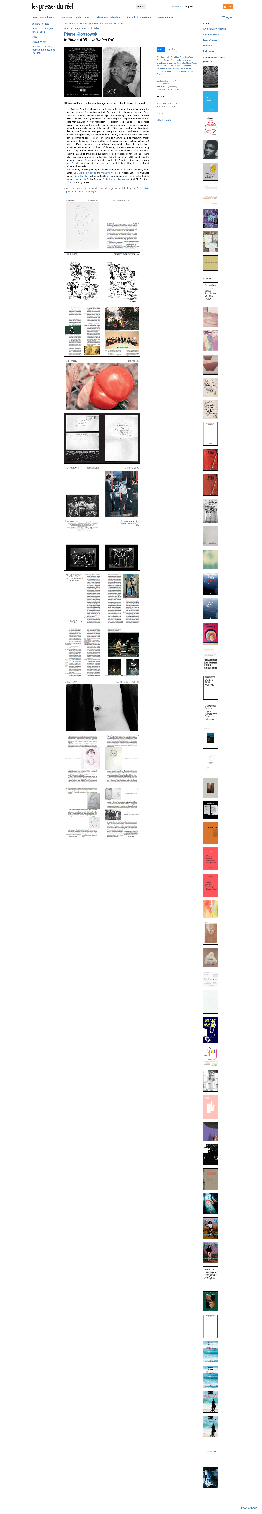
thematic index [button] (165, 17)
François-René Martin (182, 68)
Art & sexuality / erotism (214, 29)
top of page (248, 1508)
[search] (117, 6)
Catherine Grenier (109, 173)
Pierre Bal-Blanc (81, 176)
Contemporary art (211, 34)
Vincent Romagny (179, 71)
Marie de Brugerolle (86, 173)
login (227, 17)
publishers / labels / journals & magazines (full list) (43, 49)
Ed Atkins (71, 182)
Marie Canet (128, 176)
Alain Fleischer (73, 163)
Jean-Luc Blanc (177, 60)
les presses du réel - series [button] (76, 17)
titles (34, 36)
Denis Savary (109, 179)
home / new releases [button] (43, 17)
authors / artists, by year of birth (42, 30)
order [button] (161, 49)
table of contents (164, 120)
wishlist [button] (171, 49)
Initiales (95, 28)
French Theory (210, 40)
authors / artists (40, 23)
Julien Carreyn (122, 179)
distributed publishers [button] (109, 17)
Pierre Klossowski (81, 34)
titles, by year (39, 41)
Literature (207, 45)
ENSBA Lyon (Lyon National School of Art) (102, 23)
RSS (227, 6)
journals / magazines (75, 28)
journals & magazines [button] (139, 17)
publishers (69, 23)
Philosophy (208, 51)
